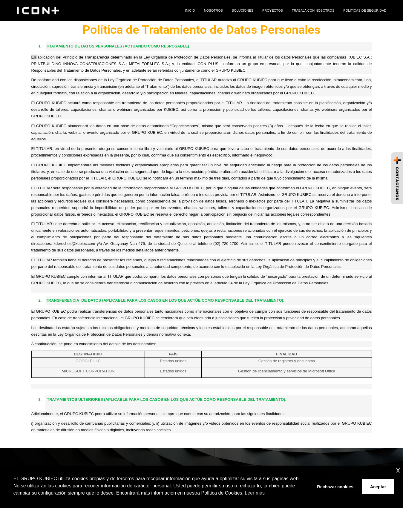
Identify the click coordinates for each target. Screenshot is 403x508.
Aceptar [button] (378, 486)
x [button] (398, 470)
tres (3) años (271, 126)
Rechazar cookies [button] (335, 486)
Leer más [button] (255, 492)
